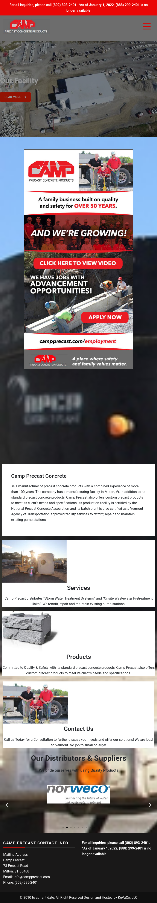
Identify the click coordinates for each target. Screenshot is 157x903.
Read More (15, 97)
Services (78, 587)
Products (78, 656)
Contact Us (78, 728)
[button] (7, 804)
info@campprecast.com (32, 877)
